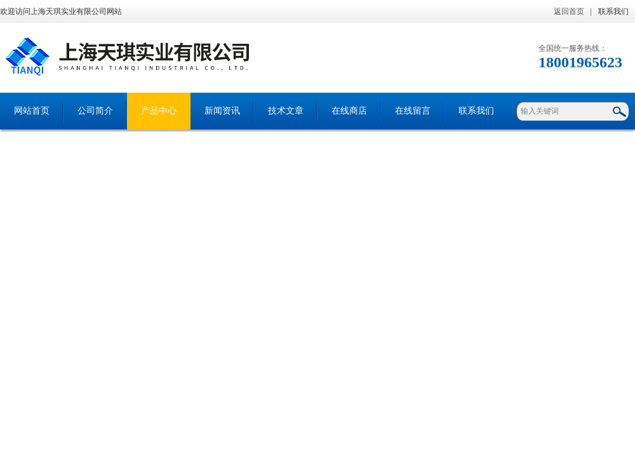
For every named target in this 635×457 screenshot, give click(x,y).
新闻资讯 (222, 111)
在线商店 (349, 111)
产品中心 (159, 111)
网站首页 (32, 111)
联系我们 (613, 11)
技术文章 (286, 111)
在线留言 (413, 111)
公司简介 (95, 111)
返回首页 (569, 11)
